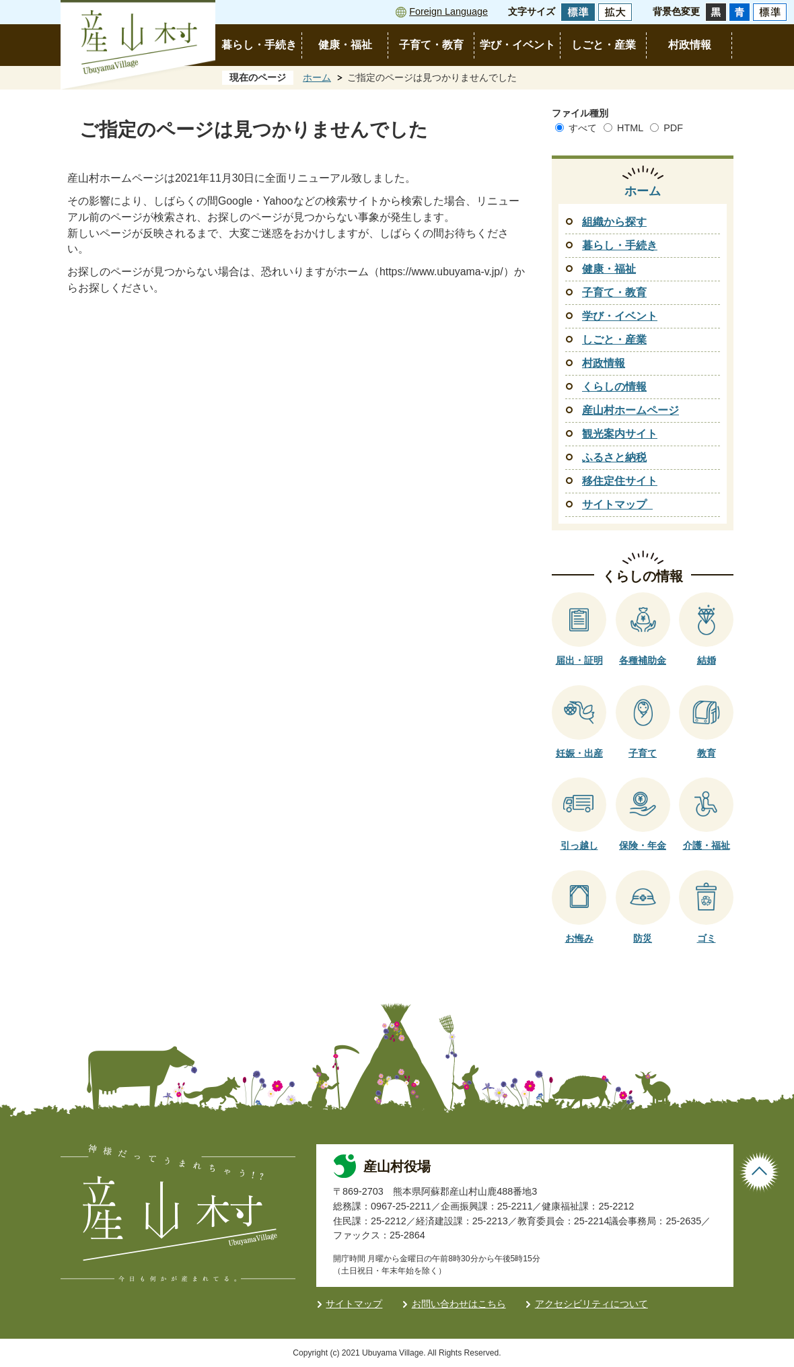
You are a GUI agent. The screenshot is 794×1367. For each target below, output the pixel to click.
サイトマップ (354, 1303)
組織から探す (614, 221)
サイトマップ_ (617, 504)
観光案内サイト (619, 434)
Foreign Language (448, 11)
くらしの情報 (614, 386)
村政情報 (689, 44)
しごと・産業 (603, 44)
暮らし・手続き (259, 44)
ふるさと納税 (614, 457)
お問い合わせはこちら (459, 1303)
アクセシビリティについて (591, 1303)
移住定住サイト (619, 481)
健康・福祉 (345, 44)
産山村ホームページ (630, 410)
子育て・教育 (431, 44)
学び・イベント (517, 44)
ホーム (317, 77)
